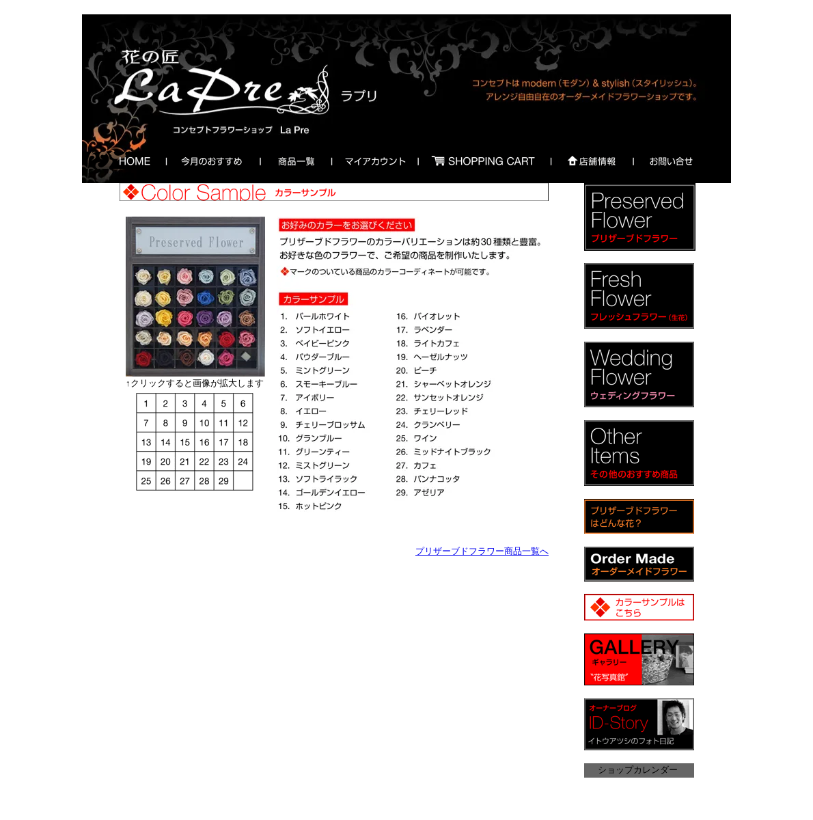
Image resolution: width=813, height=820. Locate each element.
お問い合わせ (671, 160)
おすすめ (209, 160)
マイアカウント (374, 160)
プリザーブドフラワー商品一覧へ (482, 551)
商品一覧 (294, 160)
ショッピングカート (484, 160)
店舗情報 (591, 160)
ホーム (132, 160)
